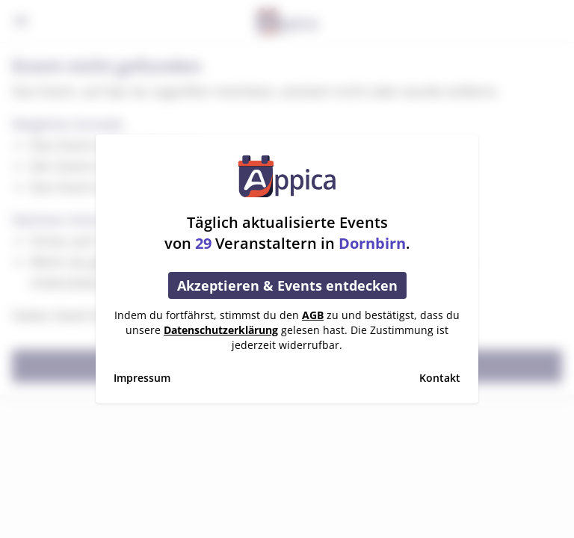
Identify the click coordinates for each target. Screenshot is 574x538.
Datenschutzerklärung (221, 330)
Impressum (142, 378)
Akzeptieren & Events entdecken (287, 285)
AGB (313, 315)
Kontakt (439, 378)
